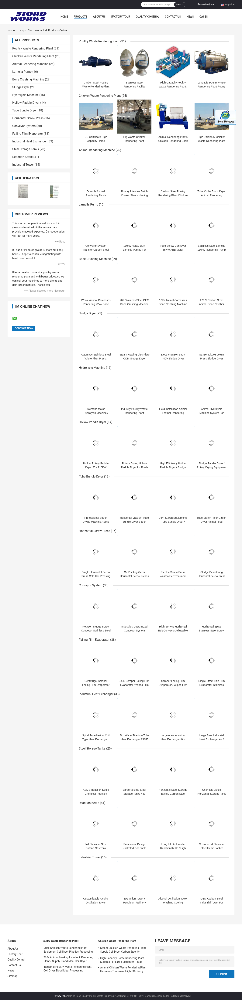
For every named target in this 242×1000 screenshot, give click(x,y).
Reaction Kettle (22, 157)
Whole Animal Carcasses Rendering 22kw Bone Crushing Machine (96, 304)
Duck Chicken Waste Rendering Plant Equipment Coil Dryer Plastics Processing (68, 949)
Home (64, 16)
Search (179, 4)
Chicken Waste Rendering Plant (33, 56)
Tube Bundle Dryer (24, 110)
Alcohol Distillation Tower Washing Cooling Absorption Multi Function (173, 902)
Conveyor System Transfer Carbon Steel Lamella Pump (96, 249)
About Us (99, 16)
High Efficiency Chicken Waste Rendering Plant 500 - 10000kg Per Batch (211, 140)
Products (80, 16)
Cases (203, 16)
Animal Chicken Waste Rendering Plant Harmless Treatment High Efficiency (123, 969)
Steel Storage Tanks (25, 149)
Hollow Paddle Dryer (26, 102)
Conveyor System (24, 126)
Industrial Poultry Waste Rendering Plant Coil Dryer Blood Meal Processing (67, 968)
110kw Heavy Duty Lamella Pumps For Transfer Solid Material (134, 249)
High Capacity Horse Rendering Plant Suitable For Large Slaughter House (122, 960)
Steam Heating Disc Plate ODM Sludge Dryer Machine (134, 358)
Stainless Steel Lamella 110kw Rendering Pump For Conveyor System (211, 249)
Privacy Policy (61, 996)
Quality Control (147, 16)
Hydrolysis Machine (25, 95)
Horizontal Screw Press (27, 118)
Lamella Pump (22, 71)
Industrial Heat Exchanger (29, 141)
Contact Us (173, 16)
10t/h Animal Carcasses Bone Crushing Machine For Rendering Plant (173, 304)
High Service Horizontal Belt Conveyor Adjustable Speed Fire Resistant (173, 630)
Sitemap (12, 976)
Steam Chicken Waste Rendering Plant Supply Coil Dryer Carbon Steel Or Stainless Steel (123, 950)
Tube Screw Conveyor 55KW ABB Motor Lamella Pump (173, 249)
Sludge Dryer (20, 87)
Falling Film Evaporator (27, 133)
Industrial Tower (23, 164)
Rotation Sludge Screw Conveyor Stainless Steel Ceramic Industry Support (96, 630)
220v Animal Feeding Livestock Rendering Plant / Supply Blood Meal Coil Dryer (68, 959)
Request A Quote (206, 4)
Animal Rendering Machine (30, 64)
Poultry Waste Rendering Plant (32, 48)
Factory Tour (120, 16)
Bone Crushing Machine (28, 79)
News (190, 16)
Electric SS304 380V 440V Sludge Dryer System (173, 358)
